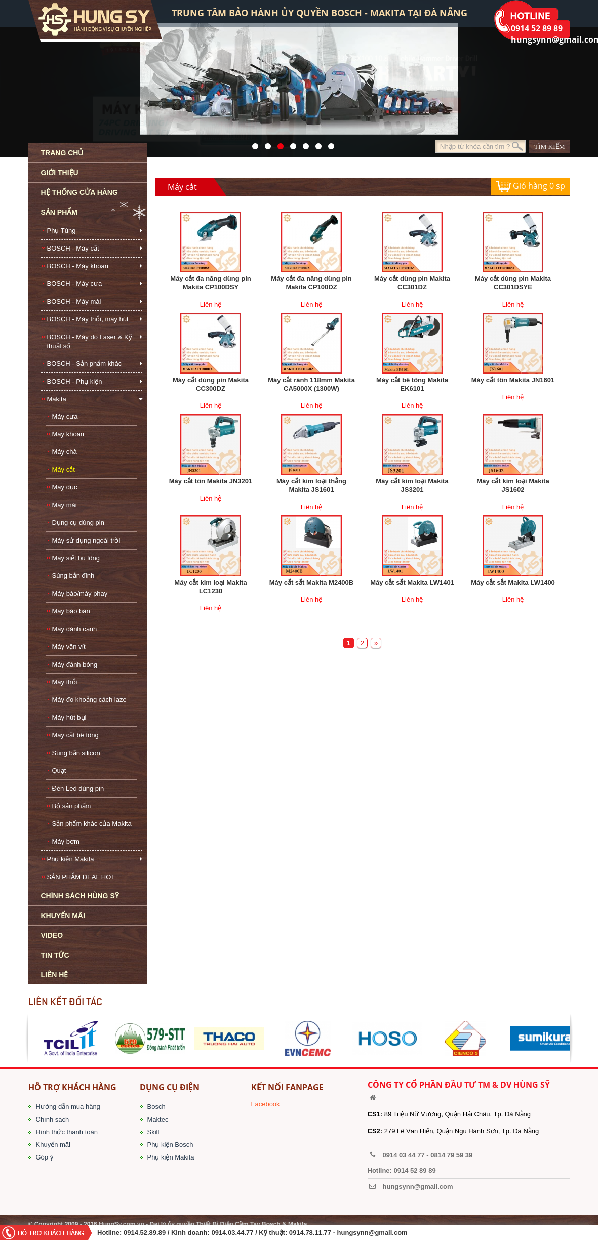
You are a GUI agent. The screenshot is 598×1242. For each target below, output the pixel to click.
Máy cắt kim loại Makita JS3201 (412, 485)
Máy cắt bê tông (75, 735)
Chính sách (52, 1119)
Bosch (156, 1106)
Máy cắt (63, 469)
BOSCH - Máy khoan (77, 266)
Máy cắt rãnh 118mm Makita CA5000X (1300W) (311, 384)
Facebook (265, 1104)
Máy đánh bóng (75, 664)
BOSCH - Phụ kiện (74, 381)
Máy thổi (64, 682)
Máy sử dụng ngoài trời (86, 540)
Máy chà (64, 452)
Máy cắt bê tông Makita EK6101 (412, 384)
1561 (328, 144)
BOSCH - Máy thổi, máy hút (88, 319)
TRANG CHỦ (62, 153)
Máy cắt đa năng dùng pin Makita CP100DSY (210, 283)
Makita (56, 399)
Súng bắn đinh (73, 575)
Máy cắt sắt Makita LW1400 (513, 582)
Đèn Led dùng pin (78, 788)
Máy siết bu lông (76, 558)
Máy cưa (65, 416)
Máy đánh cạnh (74, 629)
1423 (315, 144)
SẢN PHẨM (59, 212)
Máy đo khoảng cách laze (89, 699)
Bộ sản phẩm (71, 806)
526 (290, 144)
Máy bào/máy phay (80, 593)
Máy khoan (68, 434)
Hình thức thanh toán (67, 1132)
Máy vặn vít (69, 646)
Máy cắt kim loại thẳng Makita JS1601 (311, 485)
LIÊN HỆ (54, 975)
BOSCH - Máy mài (74, 301)
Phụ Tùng (61, 230)
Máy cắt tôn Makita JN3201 (211, 481)
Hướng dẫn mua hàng (68, 1106)
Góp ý (45, 1157)
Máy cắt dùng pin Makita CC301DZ (412, 283)
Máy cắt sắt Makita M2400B (311, 582)
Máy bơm (65, 841)
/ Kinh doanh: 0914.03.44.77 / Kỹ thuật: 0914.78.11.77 (249, 1232)
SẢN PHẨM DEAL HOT (81, 877)
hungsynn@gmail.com (372, 1232)
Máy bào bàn (71, 611)
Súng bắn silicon (76, 753)
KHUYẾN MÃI (63, 916)
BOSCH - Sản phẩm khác (84, 363)
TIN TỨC (55, 955)
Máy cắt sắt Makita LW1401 (412, 582)
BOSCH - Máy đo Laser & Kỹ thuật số (89, 341)
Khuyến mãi (53, 1144)
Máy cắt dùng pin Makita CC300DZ (211, 384)
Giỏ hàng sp (530, 186)
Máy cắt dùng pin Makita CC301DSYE (513, 283)
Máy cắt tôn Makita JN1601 (513, 380)
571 (252, 144)
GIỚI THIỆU (59, 173)
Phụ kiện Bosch (170, 1144)
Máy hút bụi (69, 717)
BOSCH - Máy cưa (74, 283)
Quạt (59, 770)
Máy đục (64, 487)
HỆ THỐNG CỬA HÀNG (79, 192)
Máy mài (64, 505)
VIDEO (52, 935)
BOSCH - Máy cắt (73, 248)
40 (303, 144)
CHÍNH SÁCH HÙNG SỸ (80, 896)
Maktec (158, 1119)
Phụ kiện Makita (70, 859)
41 (265, 144)
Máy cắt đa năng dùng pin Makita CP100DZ (311, 283)
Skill (153, 1132)
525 (277, 144)
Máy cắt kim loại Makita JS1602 (512, 485)
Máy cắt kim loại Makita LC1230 (210, 586)
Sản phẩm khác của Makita (92, 823)
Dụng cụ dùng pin (78, 522)
